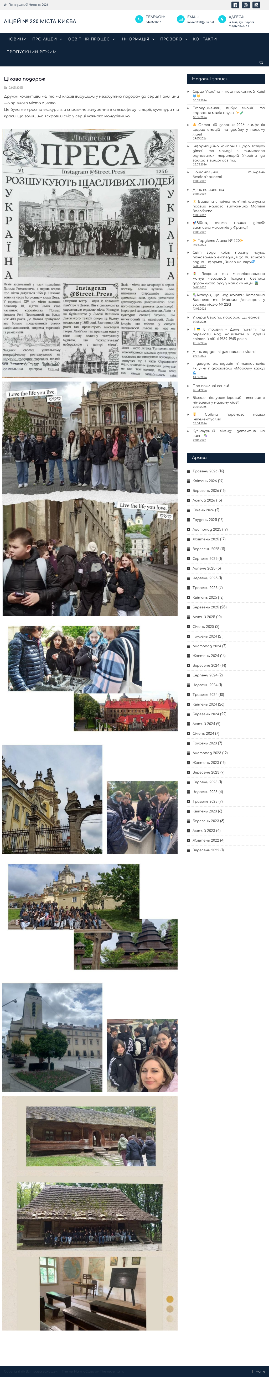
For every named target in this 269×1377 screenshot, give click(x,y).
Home (260, 1371)
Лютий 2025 (204, 617)
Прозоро (171, 39)
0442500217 (153, 22)
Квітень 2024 (205, 704)
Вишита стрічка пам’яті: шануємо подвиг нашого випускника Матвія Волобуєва (229, 206)
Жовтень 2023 (206, 763)
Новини (17, 39)
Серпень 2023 (205, 782)
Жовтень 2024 (206, 656)
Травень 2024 (205, 695)
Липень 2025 (204, 568)
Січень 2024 (203, 734)
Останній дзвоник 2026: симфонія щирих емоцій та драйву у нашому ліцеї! (229, 129)
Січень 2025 (203, 627)
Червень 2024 (205, 685)
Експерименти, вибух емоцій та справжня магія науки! (229, 110)
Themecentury (111, 1371)
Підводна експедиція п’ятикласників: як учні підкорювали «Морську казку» (229, 368)
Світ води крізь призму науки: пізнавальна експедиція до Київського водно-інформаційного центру (229, 257)
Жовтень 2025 (206, 539)
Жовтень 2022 (206, 840)
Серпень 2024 (205, 675)
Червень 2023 (205, 792)
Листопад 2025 (207, 529)
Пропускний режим (32, 52)
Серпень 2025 (205, 559)
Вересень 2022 (206, 850)
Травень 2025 (205, 588)
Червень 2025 (205, 578)
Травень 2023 (205, 802)
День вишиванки (208, 190)
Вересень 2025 (206, 549)
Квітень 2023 (205, 811)
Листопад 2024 (207, 646)
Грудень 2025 (205, 520)
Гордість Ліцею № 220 (218, 241)
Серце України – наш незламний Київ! (229, 94)
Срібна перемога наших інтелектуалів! (229, 417)
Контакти (205, 39)
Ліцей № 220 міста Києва (40, 21)
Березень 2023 (206, 821)
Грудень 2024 (205, 636)
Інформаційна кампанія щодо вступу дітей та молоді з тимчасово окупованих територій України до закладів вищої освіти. (229, 153)
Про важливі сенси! (211, 386)
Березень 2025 (206, 607)
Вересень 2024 (206, 665)
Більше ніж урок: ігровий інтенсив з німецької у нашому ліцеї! (229, 400)
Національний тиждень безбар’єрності (229, 174)
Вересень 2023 (206, 772)
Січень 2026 (203, 510)
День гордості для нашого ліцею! (224, 352)
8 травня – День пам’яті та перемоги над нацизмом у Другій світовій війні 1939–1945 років (229, 334)
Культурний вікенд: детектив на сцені (229, 433)
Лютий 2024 (204, 724)
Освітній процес (89, 39)
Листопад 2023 (207, 753)
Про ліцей (44, 39)
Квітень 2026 (205, 481)
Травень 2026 (205, 471)
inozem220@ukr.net (200, 22)
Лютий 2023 (204, 831)
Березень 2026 (206, 491)
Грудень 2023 (205, 743)
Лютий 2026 (204, 500)
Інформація (135, 39)
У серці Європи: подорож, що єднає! (226, 317)
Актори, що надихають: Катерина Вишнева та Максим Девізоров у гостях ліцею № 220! (229, 300)
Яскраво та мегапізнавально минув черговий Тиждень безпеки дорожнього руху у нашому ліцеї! (229, 278)
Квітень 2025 (205, 597)
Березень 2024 (206, 714)
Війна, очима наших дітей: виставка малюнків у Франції (229, 225)
